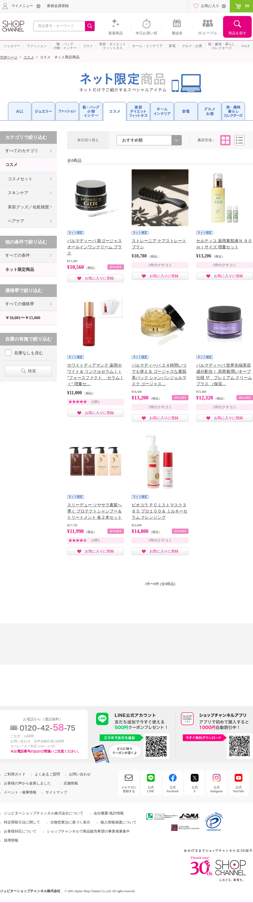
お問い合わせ (80, 774)
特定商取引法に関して (22, 822)
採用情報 (11, 840)
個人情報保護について (118, 822)
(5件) (95, 540)
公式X (195, 789)
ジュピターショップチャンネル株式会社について (43, 813)
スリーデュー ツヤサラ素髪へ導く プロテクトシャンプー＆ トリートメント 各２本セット (94, 511)
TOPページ (9, 57)
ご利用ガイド (15, 774)
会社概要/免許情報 (109, 813)
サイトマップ (56, 792)
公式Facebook (173, 789)
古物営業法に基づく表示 (70, 822)
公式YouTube (238, 789)
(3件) (95, 402)
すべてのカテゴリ (21, 150)
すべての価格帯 (19, 304)
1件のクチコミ (160, 265)
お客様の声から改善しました (27, 783)
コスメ (28, 57)
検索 (32, 371)
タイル (225, 140)
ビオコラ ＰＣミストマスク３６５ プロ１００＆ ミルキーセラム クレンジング (159, 511)
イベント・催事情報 (20, 792)
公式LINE (150, 789)
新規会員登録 (58, 6)
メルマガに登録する (129, 789)
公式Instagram (216, 789)
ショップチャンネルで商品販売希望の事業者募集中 (88, 831)
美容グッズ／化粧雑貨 (28, 207)
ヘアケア (16, 221)
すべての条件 (17, 255)
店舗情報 (71, 783)
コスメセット (20, 179)
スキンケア (18, 193)
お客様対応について (20, 831)
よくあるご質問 (47, 774)
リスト (239, 140)
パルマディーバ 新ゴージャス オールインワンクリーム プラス (94, 247)
